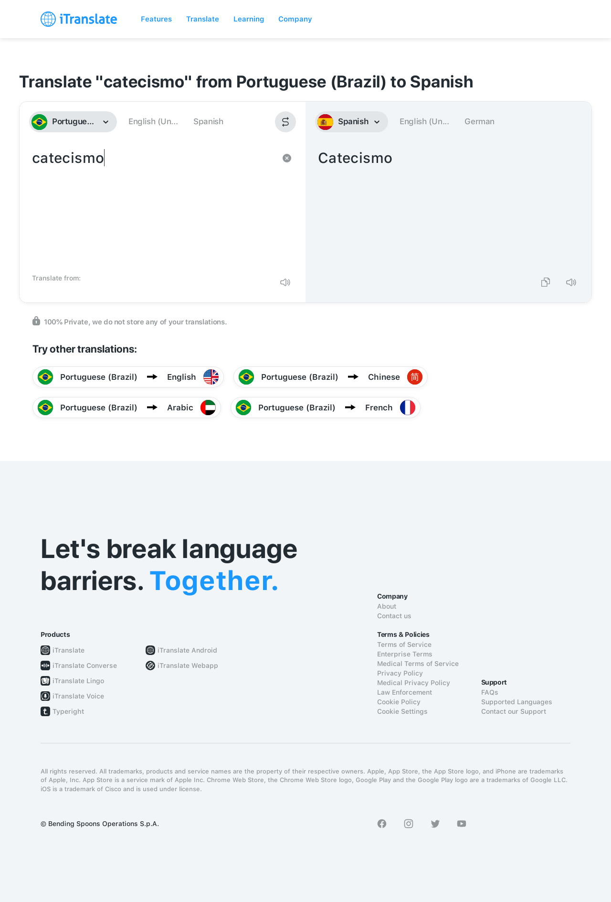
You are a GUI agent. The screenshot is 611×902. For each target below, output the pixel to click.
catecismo (153, 208)
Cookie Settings (402, 711)
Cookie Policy (399, 702)
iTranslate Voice (78, 696)
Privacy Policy (400, 673)
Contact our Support (513, 711)
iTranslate (68, 650)
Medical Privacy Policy (413, 683)
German (479, 121)
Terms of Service (404, 644)
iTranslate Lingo (78, 681)
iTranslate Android (187, 650)
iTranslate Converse (85, 665)
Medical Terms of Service (418, 663)
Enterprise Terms (404, 654)
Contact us (394, 616)
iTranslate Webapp (188, 665)
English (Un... (153, 121)
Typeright (68, 711)
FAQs (489, 692)
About (386, 606)
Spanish (208, 121)
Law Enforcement (404, 692)
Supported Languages (516, 702)
